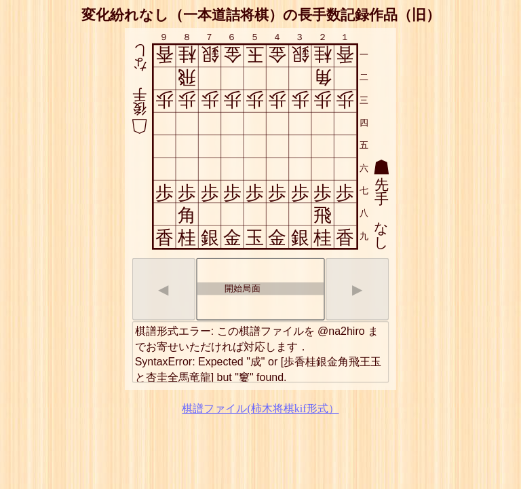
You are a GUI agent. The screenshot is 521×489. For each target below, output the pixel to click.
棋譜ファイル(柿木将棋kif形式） (260, 408)
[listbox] (260, 289)
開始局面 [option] (229, 287)
